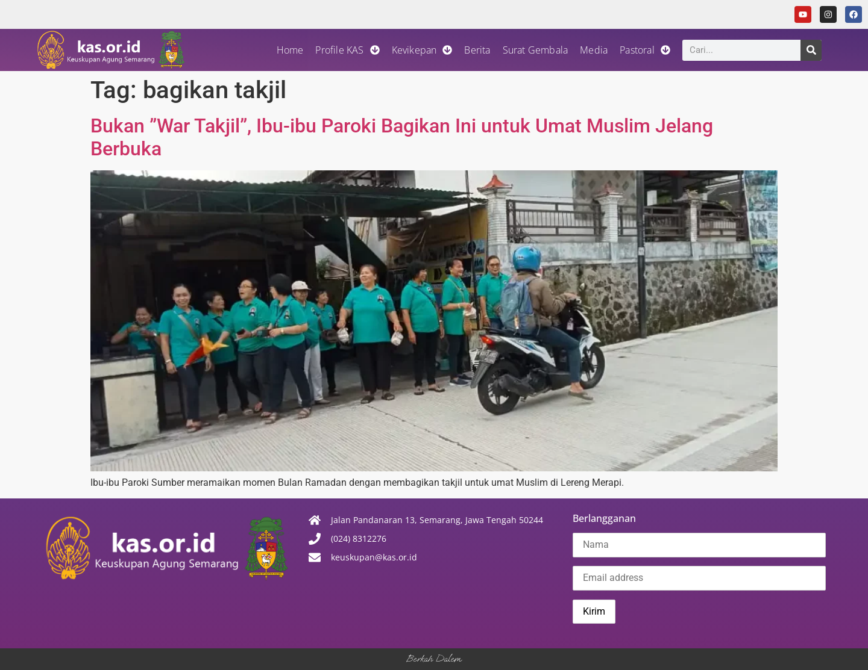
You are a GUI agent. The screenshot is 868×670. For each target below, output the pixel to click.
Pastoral (645, 50)
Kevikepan (422, 50)
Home (290, 50)
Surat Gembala (535, 50)
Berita (477, 50)
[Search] (811, 50)
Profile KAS (347, 50)
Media (594, 50)
